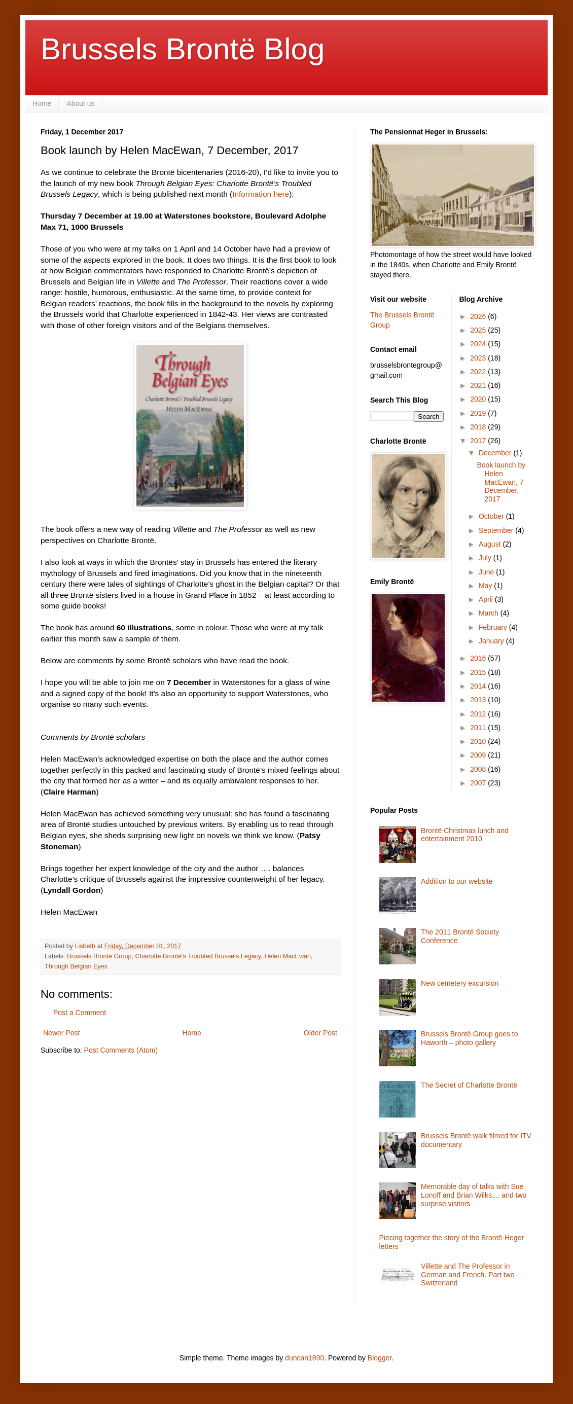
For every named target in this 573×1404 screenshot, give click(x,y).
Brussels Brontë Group (99, 956)
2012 (479, 714)
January (492, 641)
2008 (479, 769)
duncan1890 (304, 1358)
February (494, 627)
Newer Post (61, 1033)
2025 (479, 330)
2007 (479, 783)
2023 (479, 358)
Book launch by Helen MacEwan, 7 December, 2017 (501, 482)
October (492, 516)
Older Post (320, 1033)
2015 (479, 672)
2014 (479, 686)
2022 (479, 372)
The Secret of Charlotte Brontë (469, 1085)
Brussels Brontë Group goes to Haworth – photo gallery (469, 1038)
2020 (479, 399)
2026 (479, 316)
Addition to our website (457, 881)
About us (80, 103)
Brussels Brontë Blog (183, 49)
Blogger (379, 1358)
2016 (479, 658)
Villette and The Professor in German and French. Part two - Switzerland (470, 1274)
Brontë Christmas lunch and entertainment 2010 (465, 834)
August (491, 544)
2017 (479, 441)
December (496, 453)
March (489, 613)
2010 (479, 741)
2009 (479, 755)
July (486, 558)
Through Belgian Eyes (76, 966)
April (487, 599)
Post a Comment (79, 1013)
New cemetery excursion (459, 983)
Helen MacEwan (287, 956)
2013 (479, 700)
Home (41, 103)
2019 (479, 413)
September (497, 530)
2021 (479, 385)
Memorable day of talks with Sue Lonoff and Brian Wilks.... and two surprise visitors (473, 1195)
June (487, 572)
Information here (260, 194)
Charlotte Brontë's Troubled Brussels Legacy (198, 956)
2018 (479, 427)
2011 (479, 728)
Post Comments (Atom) (121, 1050)
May (486, 586)
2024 (479, 344)
